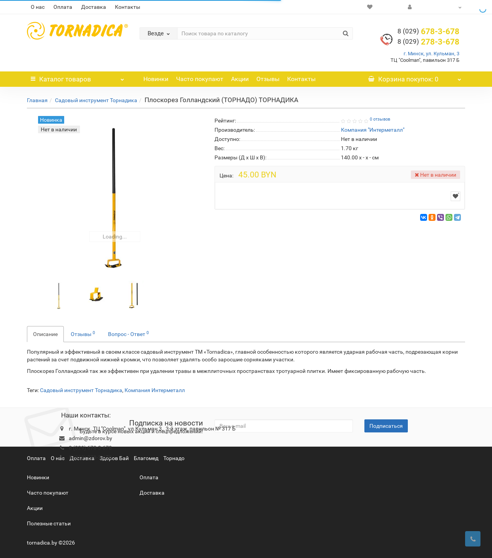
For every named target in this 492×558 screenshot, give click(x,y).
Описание (45, 334)
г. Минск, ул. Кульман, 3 (431, 53)
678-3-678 (428, 31)
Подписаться (386, 426)
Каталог (77, 77)
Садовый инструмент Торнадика (96, 100)
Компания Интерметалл (155, 390)
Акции (240, 79)
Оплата (62, 7)
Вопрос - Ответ (128, 333)
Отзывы (267, 79)
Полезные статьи (49, 523)
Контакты (127, 7)
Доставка (93, 7)
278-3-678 (428, 41)
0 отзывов (380, 119)
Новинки (155, 79)
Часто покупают (199, 79)
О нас (38, 7)
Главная (37, 100)
